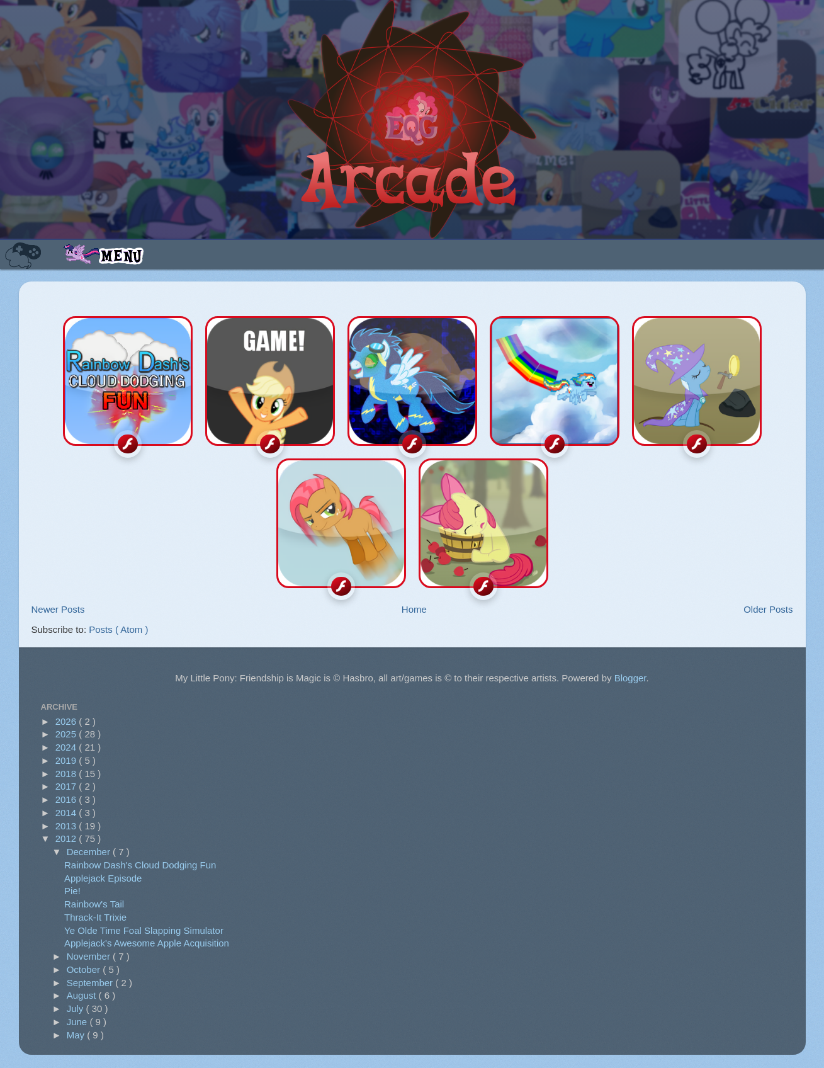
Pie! (72, 890)
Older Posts (768, 609)
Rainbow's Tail (94, 904)
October (85, 969)
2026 (67, 721)
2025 (67, 734)
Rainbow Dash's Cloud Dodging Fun (140, 865)
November (90, 956)
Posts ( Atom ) (118, 629)
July (76, 1008)
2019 (67, 760)
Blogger (630, 678)
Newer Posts (58, 609)
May (77, 1035)
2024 (67, 747)
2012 (67, 838)
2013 (67, 826)
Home (414, 609)
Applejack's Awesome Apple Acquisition (146, 943)
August (83, 995)
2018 (67, 773)
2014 (67, 812)
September (91, 982)
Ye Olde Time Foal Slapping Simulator (143, 930)
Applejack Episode (103, 878)
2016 (67, 799)
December (90, 851)
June (78, 1021)
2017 (67, 786)
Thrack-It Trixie (95, 917)
